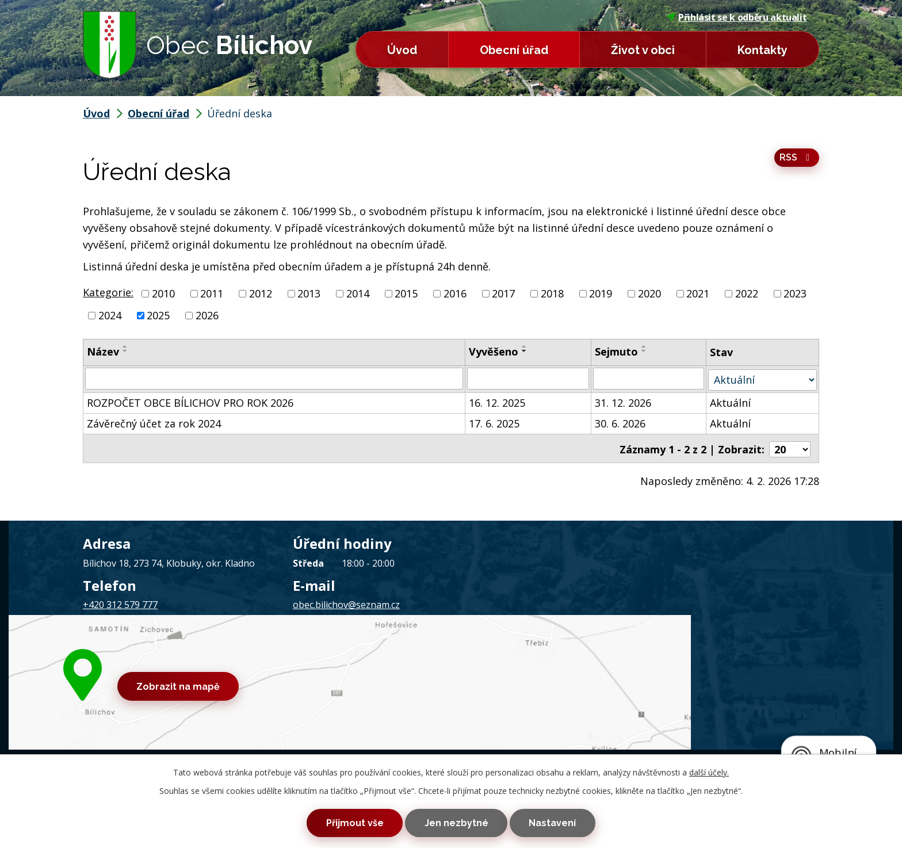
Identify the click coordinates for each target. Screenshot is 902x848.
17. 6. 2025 (494, 422)
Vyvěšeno (494, 351)
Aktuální (730, 401)
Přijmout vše (335, 820)
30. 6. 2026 (620, 422)
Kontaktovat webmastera (223, 665)
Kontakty (762, 50)
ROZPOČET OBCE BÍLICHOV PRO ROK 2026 (190, 401)
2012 (260, 293)
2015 (406, 293)
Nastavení (572, 820)
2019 (600, 293)
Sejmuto (617, 351)
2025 (158, 315)
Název (103, 351)
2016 (455, 293)
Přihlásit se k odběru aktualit (737, 17)
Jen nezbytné (456, 820)
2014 (357, 293)
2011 (211, 293)
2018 (552, 293)
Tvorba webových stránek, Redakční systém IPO (600, 665)
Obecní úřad (514, 50)
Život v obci (643, 50)
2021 (697, 293)
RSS (796, 160)
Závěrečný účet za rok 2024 (154, 422)
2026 (207, 315)
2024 (109, 315)
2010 (163, 293)
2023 (795, 293)
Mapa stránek (308, 665)
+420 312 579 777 (120, 601)
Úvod (402, 50)
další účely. (709, 766)
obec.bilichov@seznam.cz (346, 601)
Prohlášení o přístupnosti (389, 665)
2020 (649, 293)
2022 (746, 293)
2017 (503, 293)
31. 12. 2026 (623, 401)
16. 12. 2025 (497, 401)
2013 (308, 293)
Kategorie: (108, 292)
